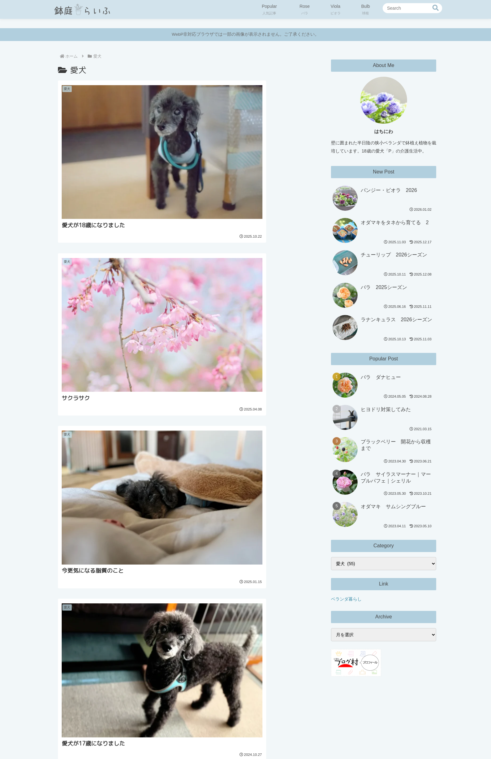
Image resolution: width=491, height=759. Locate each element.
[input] (412, 8)
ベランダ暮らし (346, 599)
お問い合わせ (283, 739)
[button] (435, 8)
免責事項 (254, 739)
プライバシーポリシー (217, 739)
